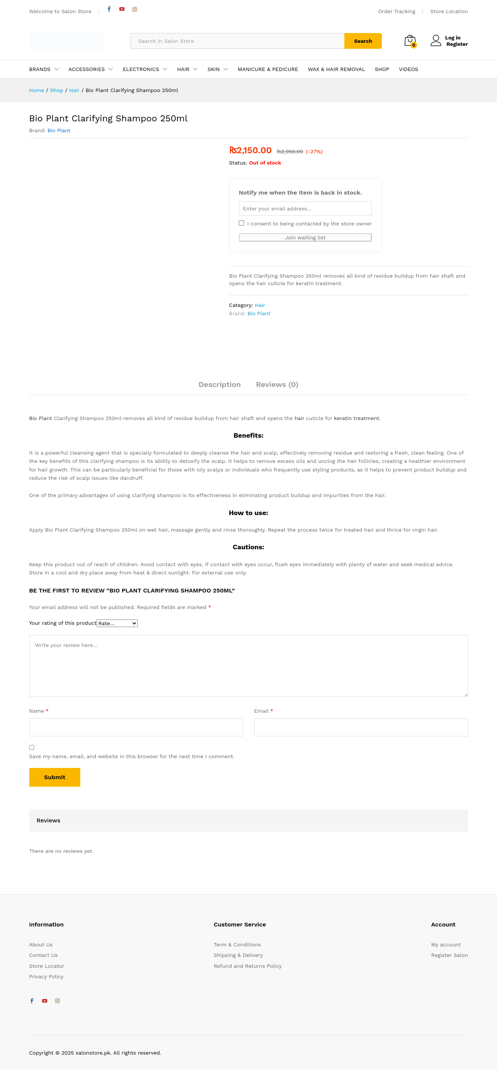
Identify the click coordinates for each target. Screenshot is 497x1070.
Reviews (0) (277, 384)
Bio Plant (58, 130)
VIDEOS (408, 69)
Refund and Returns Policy (248, 966)
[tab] (219, 388)
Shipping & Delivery (238, 955)
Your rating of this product (63, 623)
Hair (260, 305)
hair (299, 418)
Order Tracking (396, 11)
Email (263, 711)
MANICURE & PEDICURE (268, 69)
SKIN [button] (213, 69)
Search (363, 41)
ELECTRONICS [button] (141, 69)
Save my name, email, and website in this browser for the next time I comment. (132, 756)
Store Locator (47, 966)
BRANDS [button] (40, 69)
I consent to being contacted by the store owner (305, 223)
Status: (238, 163)
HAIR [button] (183, 69)
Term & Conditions (237, 945)
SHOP (382, 69)
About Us (41, 945)
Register (457, 44)
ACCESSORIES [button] (87, 69)
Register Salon (449, 955)
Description (219, 384)
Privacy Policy (46, 976)
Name (39, 711)
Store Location (449, 11)
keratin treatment (356, 418)
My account (446, 945)
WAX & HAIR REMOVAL (336, 69)
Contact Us (43, 955)
